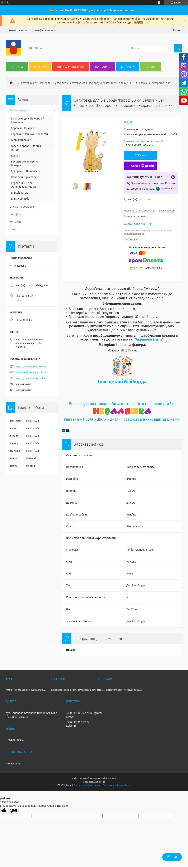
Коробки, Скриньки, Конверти (29, 134)
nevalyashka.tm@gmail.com (31, 372)
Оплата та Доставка (70, 67)
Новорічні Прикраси (23, 177)
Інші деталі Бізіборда (122, 382)
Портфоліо (102, 67)
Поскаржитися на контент (87, 785)
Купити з (142, 166)
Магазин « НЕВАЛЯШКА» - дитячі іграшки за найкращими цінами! (122, 419)
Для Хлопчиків (20, 198)
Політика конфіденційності (117, 785)
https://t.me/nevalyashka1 (31, 378)
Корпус (15, 155)
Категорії (39, 67)
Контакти (127, 67)
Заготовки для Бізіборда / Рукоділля (43, 83)
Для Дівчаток (19, 192)
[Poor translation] (14, 811)
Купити (142, 155)
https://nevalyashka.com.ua (31, 366)
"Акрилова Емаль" (149, 339)
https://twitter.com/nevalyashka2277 (27, 689)
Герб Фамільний (21, 140)
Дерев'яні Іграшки (22, 128)
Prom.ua (111, 778)
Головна (17, 67)
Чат (172, 857)
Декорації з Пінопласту (25, 171)
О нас (151, 67)
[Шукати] (178, 48)
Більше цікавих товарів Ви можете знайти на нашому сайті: (122, 404)
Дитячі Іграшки (19, 110)
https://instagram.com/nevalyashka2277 (119, 689)
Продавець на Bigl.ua (94, 782)
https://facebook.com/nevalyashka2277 (73, 689)
